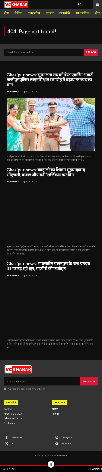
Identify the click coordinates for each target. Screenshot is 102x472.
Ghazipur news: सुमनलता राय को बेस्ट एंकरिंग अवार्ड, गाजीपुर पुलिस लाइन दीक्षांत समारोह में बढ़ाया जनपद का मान (50, 79)
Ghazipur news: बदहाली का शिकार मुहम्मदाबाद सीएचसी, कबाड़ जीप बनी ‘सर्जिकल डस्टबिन (46, 172)
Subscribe (89, 381)
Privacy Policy (38, 389)
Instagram (67, 437)
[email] (42, 381)
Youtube (66, 443)
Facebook (17, 437)
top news (13, 91)
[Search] (91, 52)
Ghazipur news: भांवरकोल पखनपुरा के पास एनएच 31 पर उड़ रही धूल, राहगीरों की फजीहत (48, 266)
